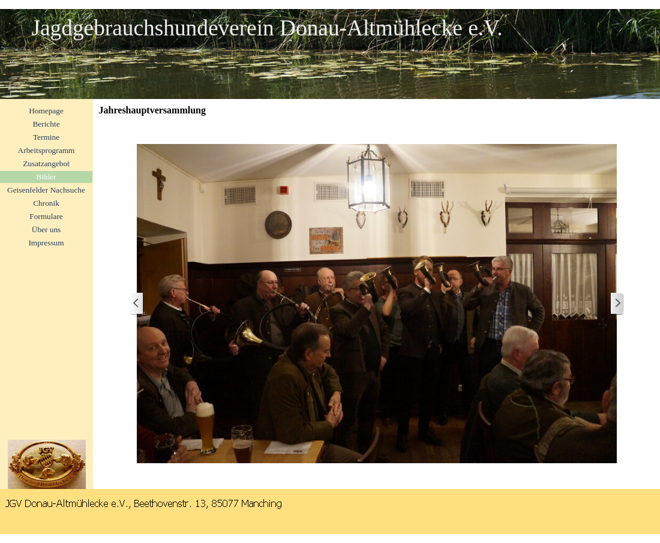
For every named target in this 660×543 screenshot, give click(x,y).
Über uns (46, 229)
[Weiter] (617, 304)
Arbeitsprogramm (46, 150)
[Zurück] (137, 304)
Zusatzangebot (46, 163)
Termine (46, 137)
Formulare (46, 216)
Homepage (46, 110)
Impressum (46, 242)
